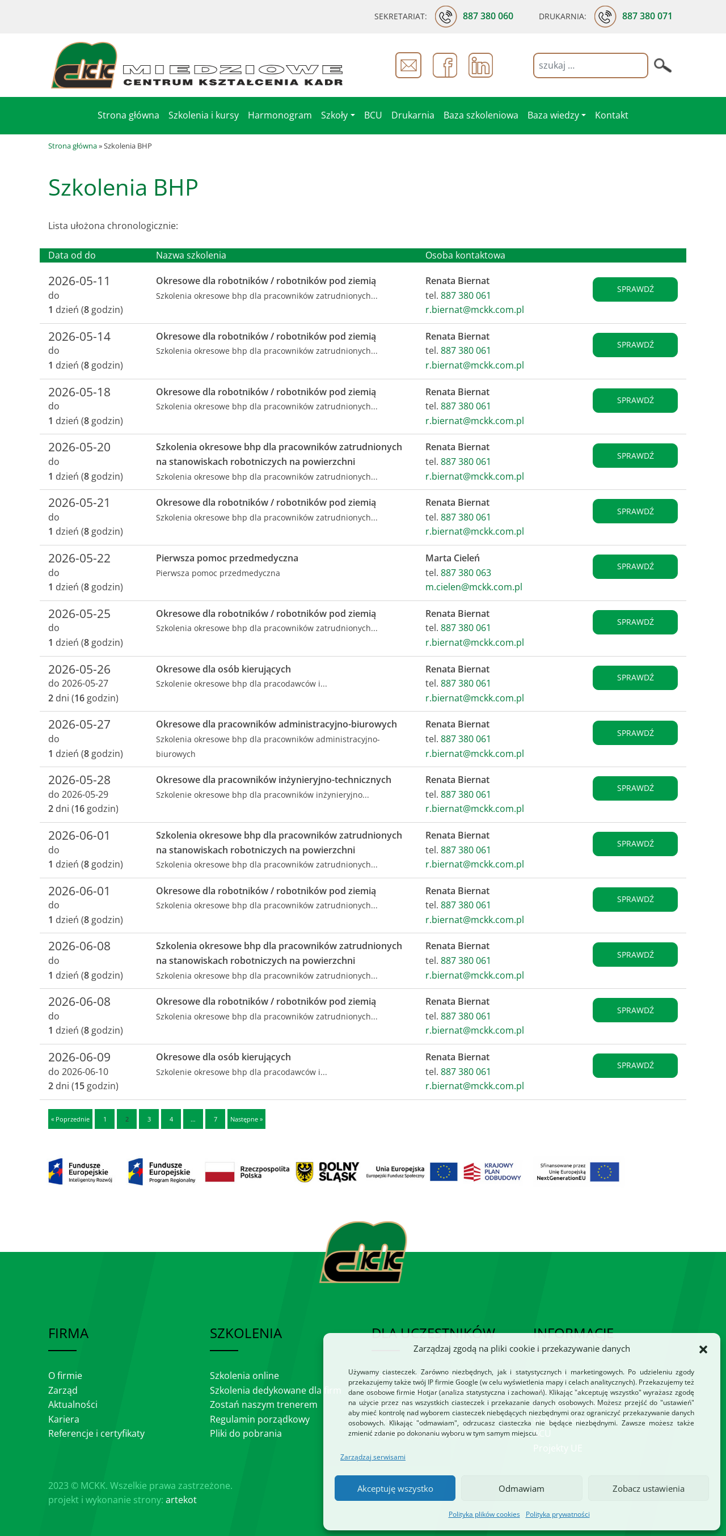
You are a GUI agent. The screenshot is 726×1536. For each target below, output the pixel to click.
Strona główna (72, 146)
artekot (181, 1499)
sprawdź (635, 288)
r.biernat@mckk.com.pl (474, 309)
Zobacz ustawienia (649, 1488)
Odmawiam (521, 1488)
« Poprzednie (70, 1119)
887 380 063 (466, 572)
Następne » (246, 1119)
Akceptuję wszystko (395, 1488)
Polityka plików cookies (484, 1514)
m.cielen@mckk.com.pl (473, 587)
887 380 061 (466, 295)
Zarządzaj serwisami (373, 1457)
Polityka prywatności (558, 1514)
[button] (703, 1349)
